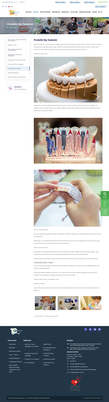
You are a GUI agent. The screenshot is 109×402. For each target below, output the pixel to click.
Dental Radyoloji (13, 73)
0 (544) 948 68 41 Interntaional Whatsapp (81, 369)
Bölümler (36, 12)
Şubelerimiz (65, 12)
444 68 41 (103, 2)
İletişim (94, 12)
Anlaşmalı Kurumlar (15, 351)
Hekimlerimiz (56, 12)
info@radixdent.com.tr (10, 2)
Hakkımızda (12, 344)
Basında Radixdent (14, 358)
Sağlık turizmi (12, 45)
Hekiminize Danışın (85, 12)
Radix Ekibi (12, 348)
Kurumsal (29, 12)
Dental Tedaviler (45, 12)
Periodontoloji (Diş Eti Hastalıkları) (15, 49)
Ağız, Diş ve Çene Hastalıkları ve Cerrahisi (17, 40)
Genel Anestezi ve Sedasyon (17, 77)
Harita (22, 2)
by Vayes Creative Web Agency (92, 398)
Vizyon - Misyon (13, 355)
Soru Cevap (74, 12)
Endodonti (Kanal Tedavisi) (16, 60)
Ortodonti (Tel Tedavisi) (15, 64)
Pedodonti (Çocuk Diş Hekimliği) (15, 55)
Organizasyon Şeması (15, 362)
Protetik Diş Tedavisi (25, 28)
